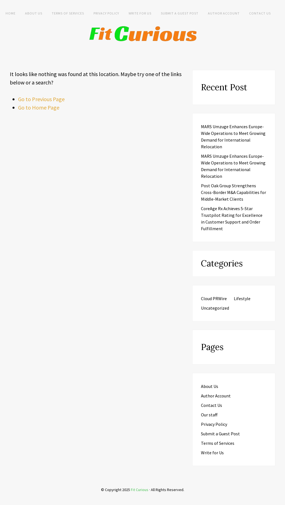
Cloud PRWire (214, 298)
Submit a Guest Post (179, 13)
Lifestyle (242, 298)
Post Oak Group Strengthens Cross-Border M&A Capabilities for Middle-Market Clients (233, 192)
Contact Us (260, 13)
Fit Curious (139, 489)
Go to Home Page (38, 107)
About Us (33, 13)
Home (11, 13)
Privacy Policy (106, 13)
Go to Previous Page (41, 99)
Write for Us (140, 13)
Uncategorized (215, 308)
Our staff (209, 414)
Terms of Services (68, 13)
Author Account (224, 13)
